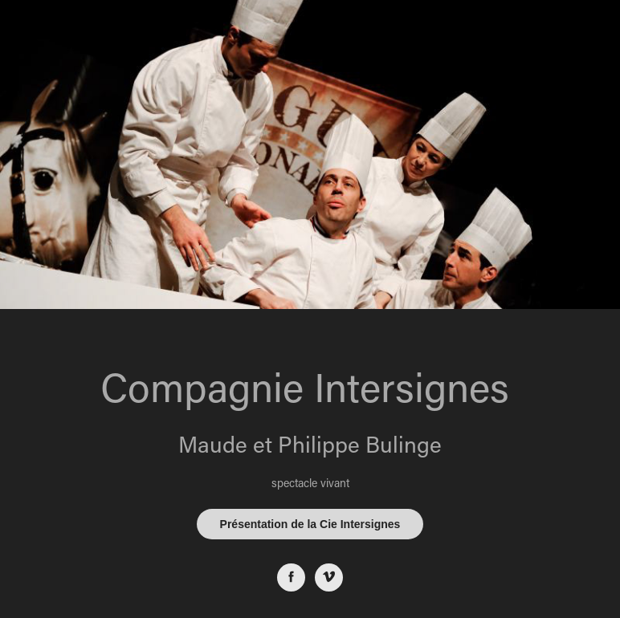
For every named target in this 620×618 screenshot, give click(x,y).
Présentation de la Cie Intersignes (310, 524)
